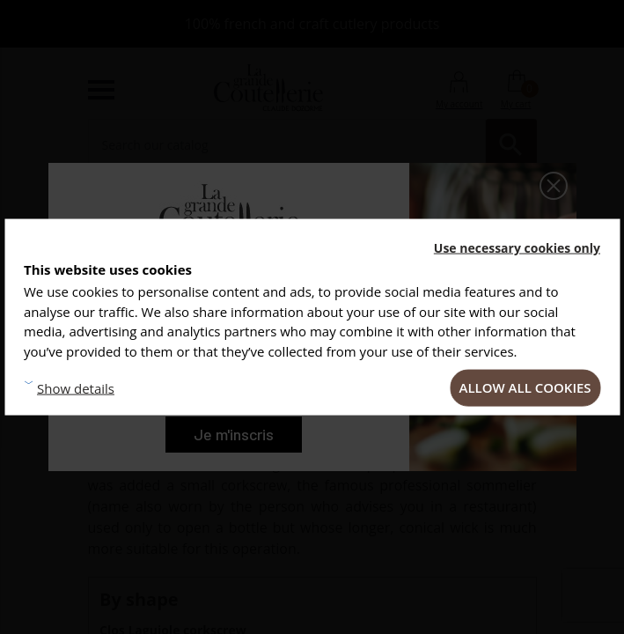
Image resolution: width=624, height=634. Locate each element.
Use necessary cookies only (517, 248)
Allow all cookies (525, 387)
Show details (75, 387)
